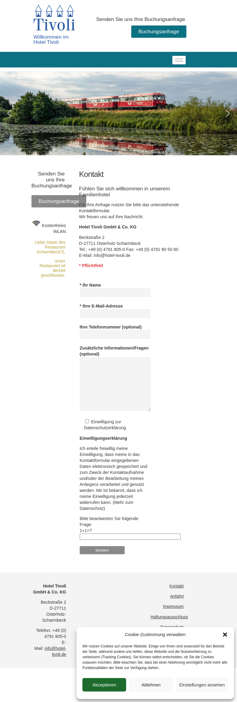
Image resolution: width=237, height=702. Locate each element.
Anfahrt (177, 605)
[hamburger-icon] (179, 60)
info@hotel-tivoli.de (112, 285)
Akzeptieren (104, 684)
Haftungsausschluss (169, 625)
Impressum (173, 615)
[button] (225, 635)
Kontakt (177, 595)
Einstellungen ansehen (202, 684)
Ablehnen (150, 684)
